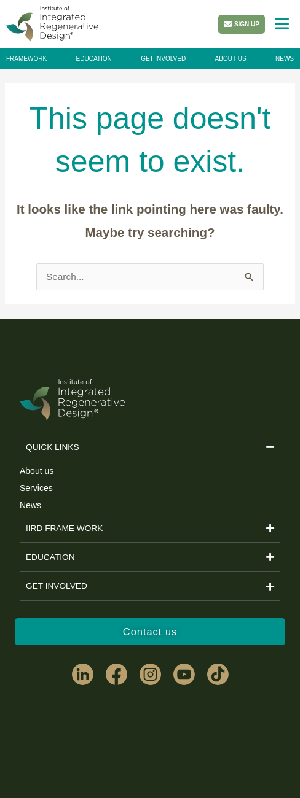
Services (36, 488)
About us (36, 471)
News (30, 505)
